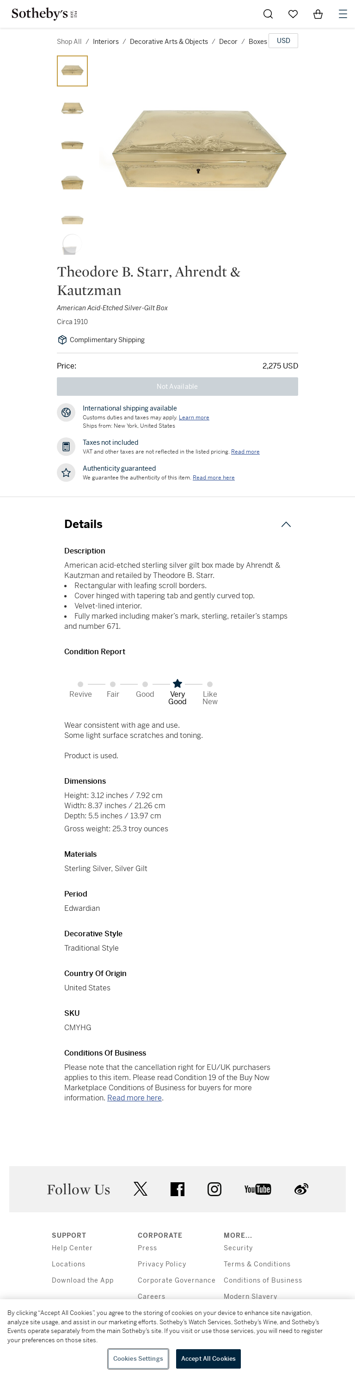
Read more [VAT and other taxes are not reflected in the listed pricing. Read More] (245, 451)
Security (238, 1248)
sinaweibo (301, 1189)
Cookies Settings (138, 1359)
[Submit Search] (268, 13)
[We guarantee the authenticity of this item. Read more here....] (214, 477)
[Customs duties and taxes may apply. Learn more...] (194, 417)
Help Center (72, 1248)
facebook (177, 1189)
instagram (214, 1189)
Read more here (134, 1098)
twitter (140, 1189)
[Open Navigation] (343, 14)
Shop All (69, 41)
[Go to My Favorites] (293, 14)
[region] (177, 1337)
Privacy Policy (162, 1264)
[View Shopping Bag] (318, 14)
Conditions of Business (263, 1280)
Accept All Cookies (208, 1359)
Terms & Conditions (257, 1264)
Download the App (83, 1280)
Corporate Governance (177, 1280)
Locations (69, 1264)
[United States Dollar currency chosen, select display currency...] (283, 40)
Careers (151, 1297)
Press (147, 1248)
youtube (258, 1189)
